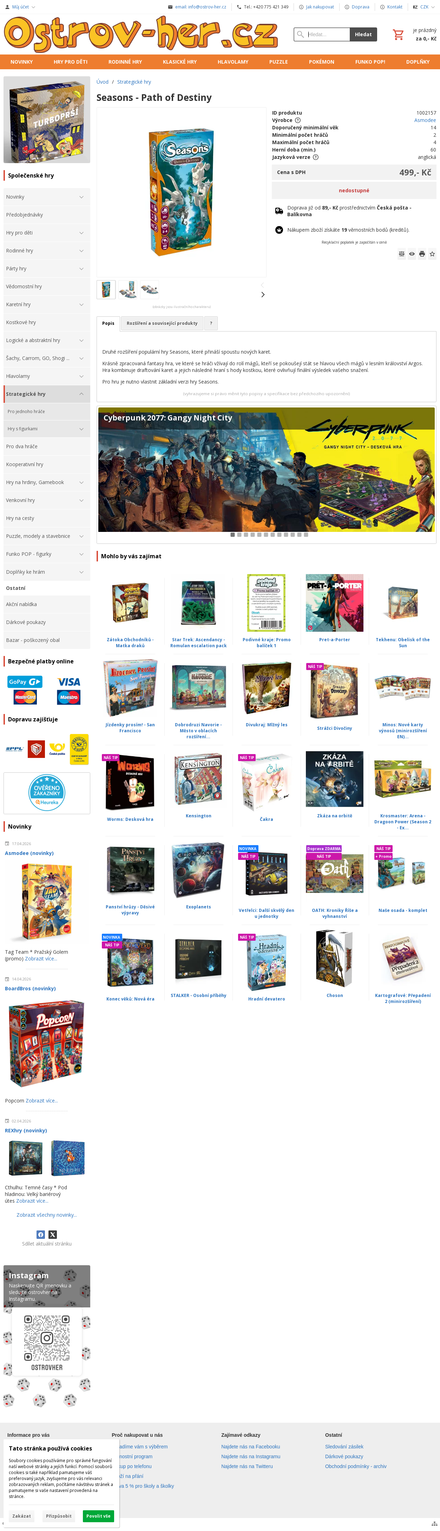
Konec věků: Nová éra (130, 999)
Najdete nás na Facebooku (250, 1446)
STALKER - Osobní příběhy (198, 995)
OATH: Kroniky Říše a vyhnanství (335, 913)
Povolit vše (98, 1516)
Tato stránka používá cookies (50, 1448)
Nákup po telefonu (132, 1466)
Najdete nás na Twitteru (247, 1466)
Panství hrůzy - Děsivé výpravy (130, 910)
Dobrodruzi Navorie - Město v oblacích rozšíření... (198, 731)
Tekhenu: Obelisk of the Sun (403, 643)
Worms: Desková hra (130, 819)
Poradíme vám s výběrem (140, 1446)
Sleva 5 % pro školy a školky (143, 1486)
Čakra (266, 819)
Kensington (198, 816)
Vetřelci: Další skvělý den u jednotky (266, 913)
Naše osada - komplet (403, 910)
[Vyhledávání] (322, 34)
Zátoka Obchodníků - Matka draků (130, 643)
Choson (335, 995)
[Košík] (414, 34)
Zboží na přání (127, 1476)
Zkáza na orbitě (334, 816)
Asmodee (425, 120)
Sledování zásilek (344, 1446)
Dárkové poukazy (344, 1456)
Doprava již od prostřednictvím (349, 211)
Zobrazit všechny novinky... (47, 1214)
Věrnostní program (132, 1456)
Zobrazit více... (41, 958)
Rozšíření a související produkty (162, 323)
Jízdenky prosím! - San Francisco (130, 728)
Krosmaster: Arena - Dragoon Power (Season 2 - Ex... (402, 822)
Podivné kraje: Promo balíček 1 (267, 643)
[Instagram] (47, 1337)
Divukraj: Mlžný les (267, 725)
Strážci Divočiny (334, 728)
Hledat (363, 34)
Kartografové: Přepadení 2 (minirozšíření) (403, 998)
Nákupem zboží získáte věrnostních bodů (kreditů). (348, 229)
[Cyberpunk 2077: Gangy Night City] (266, 474)
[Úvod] (141, 34)
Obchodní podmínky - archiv (356, 1466)
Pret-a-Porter (334, 640)
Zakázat (21, 1516)
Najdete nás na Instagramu (250, 1456)
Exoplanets (198, 907)
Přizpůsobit (59, 1516)
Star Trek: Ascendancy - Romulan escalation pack (198, 643)
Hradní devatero (266, 999)
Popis (108, 323)
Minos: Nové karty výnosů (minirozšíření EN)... (403, 731)
